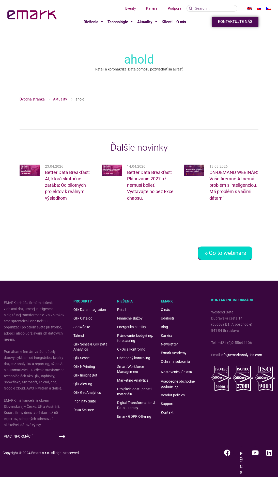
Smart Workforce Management (130, 369)
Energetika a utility (131, 327)
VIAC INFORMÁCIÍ (18, 436)
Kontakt (167, 412)
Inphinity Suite (84, 401)
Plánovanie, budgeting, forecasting (135, 338)
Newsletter (169, 344)
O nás (181, 22)
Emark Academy (174, 353)
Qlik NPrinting (84, 367)
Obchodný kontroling (133, 358)
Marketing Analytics (132, 380)
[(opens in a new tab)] (30, 170)
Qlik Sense (81, 358)
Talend (78, 336)
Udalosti (167, 318)
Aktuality (147, 22)
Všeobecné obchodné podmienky (178, 383)
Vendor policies (173, 395)
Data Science (83, 410)
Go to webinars (225, 253)
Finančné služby (130, 318)
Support (167, 404)
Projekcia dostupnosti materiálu (134, 391)
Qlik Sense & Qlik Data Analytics (90, 346)
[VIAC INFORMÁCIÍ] (62, 436)
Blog (164, 327)
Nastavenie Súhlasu (176, 372)
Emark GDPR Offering (134, 416)
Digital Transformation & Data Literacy (136, 405)
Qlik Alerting (82, 384)
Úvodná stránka (32, 99)
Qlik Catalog (82, 318)
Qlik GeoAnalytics (87, 393)
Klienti (167, 22)
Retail (121, 310)
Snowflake (81, 327)
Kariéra (152, 8)
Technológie (120, 22)
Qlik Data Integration (89, 310)
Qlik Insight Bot (85, 375)
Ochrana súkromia (175, 361)
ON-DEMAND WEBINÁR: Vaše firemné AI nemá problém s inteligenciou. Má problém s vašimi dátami (233, 185)
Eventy (130, 8)
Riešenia (94, 22)
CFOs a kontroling (131, 349)
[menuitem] (249, 8)
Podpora (174, 8)
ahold (79, 99)
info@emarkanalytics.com (241, 355)
